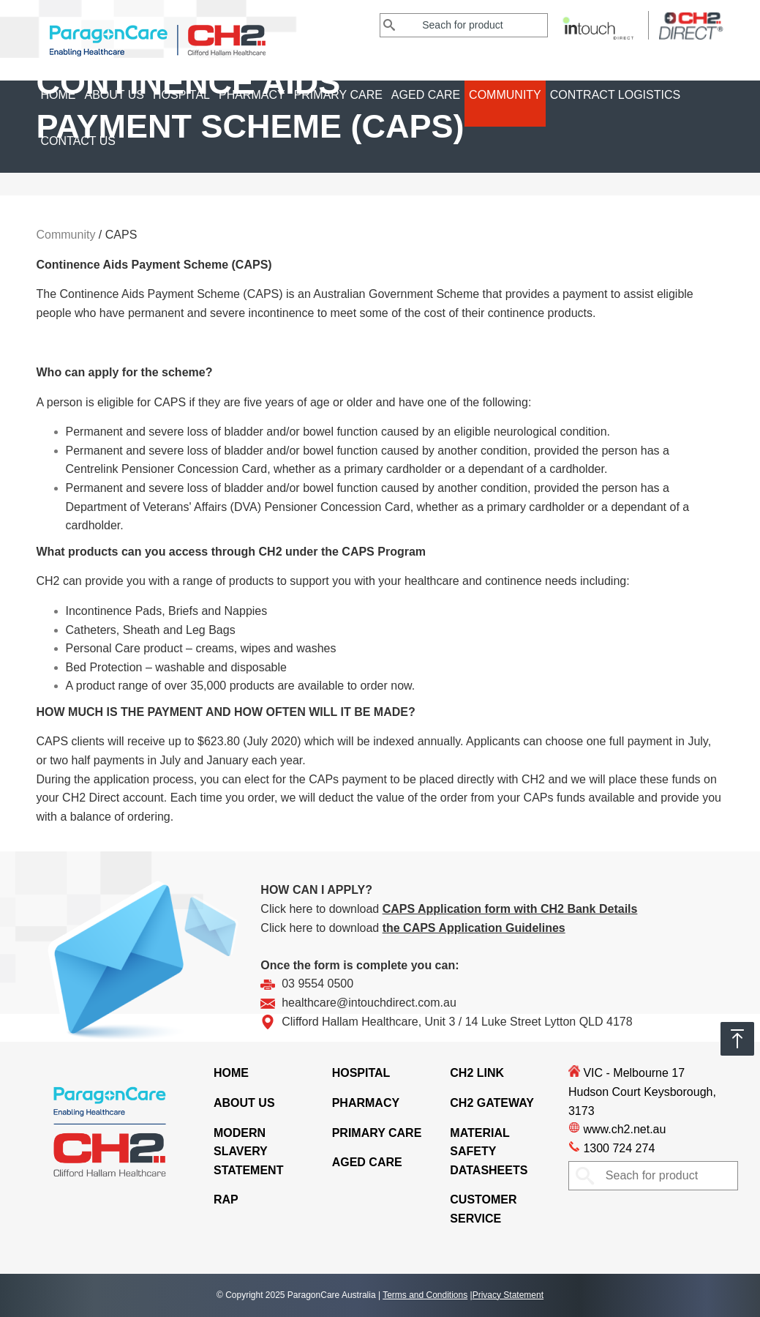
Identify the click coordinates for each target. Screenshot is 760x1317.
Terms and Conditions (425, 1295)
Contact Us (78, 141)
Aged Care (425, 95)
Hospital (181, 95)
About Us (115, 95)
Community (505, 95)
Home (58, 95)
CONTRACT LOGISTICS (615, 95)
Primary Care (338, 95)
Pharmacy (252, 95)
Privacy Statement (508, 1295)
